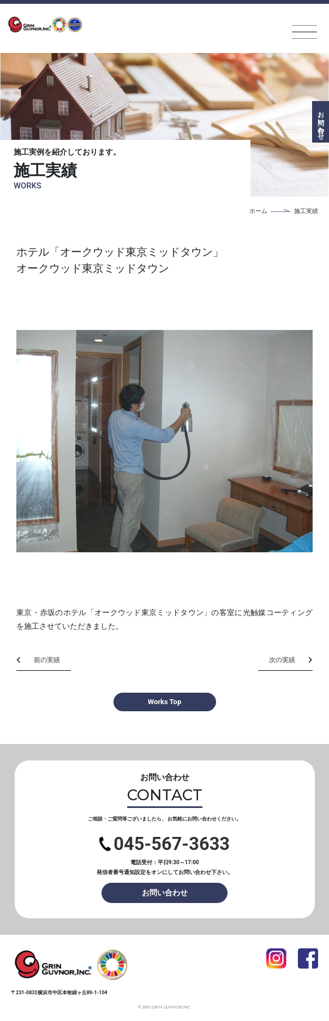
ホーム (258, 211)
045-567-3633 (164, 844)
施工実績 (306, 211)
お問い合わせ (165, 892)
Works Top (164, 702)
